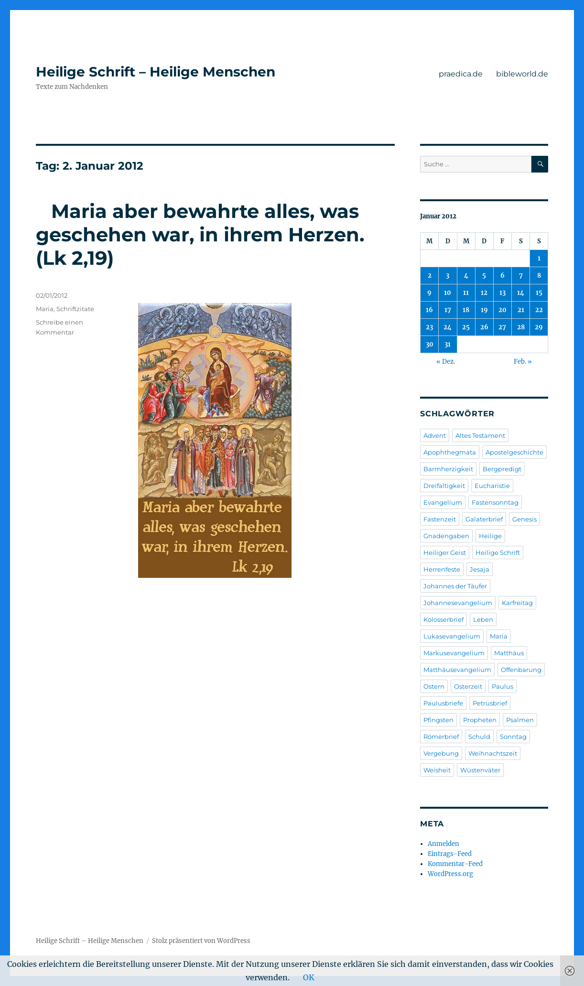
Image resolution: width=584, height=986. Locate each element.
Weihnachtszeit (492, 753)
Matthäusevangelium (457, 669)
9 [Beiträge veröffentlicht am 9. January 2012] (429, 293)
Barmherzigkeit (448, 469)
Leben (483, 619)
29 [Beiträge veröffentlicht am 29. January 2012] (539, 327)
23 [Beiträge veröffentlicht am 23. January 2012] (429, 327)
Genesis (524, 519)
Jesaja (479, 569)
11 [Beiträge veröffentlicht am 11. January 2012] (466, 293)
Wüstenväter (480, 770)
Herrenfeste (441, 569)
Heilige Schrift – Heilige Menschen (155, 72)
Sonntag (513, 736)
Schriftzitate (75, 309)
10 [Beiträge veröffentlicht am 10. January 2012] (447, 293)
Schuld (479, 736)
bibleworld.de (522, 73)
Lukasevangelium (451, 636)
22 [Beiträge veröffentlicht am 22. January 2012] (539, 310)
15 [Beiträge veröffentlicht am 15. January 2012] (539, 293)
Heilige (490, 536)
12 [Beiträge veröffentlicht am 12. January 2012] (484, 293)
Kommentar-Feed (455, 864)
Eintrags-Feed (450, 854)
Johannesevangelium (457, 603)
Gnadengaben (446, 536)
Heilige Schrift (498, 552)
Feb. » (523, 362)
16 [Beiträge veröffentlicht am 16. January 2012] (429, 310)
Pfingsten (438, 720)
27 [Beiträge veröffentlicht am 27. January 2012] (502, 327)
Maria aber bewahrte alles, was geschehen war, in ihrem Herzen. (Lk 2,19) (207, 234)
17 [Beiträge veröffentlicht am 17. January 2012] (447, 310)
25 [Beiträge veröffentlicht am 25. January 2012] (466, 327)
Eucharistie (492, 485)
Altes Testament (480, 435)
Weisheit (437, 770)
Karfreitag (517, 603)
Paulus (502, 686)
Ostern (433, 686)
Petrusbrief (490, 703)
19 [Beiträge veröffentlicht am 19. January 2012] (484, 310)
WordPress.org (450, 874)
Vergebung (441, 753)
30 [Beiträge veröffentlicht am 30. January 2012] (429, 344)
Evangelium (442, 502)
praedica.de (461, 73)
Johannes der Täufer (455, 586)
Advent (434, 435)
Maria (45, 309)
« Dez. (445, 362)
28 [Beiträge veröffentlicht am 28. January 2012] (521, 327)
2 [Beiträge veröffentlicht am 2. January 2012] (430, 275)
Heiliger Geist (444, 552)
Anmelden (443, 844)
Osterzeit (468, 686)
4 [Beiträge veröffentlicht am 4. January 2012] (466, 275)
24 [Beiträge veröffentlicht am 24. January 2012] (447, 327)
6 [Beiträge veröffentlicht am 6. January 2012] (502, 275)
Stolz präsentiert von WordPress (201, 941)
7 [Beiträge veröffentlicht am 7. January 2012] (521, 275)
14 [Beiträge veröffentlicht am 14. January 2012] (520, 293)
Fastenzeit (439, 519)
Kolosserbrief (443, 619)
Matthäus (509, 653)
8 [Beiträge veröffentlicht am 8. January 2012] (539, 275)
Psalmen (520, 720)
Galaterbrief (484, 519)
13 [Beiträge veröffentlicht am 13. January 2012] (502, 293)
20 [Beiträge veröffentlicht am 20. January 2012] (502, 310)
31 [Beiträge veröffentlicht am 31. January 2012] (447, 344)
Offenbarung (521, 669)
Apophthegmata (449, 452)
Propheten (480, 720)
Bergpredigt (502, 469)
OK (308, 977)
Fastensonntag (495, 502)
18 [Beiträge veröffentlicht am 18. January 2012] (466, 310)
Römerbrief (441, 736)
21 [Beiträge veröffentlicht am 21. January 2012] (521, 310)
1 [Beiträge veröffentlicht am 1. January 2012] (539, 258)
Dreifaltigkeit (444, 485)
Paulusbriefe (443, 703)
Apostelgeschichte (514, 452)
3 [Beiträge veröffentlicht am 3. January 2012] (447, 275)
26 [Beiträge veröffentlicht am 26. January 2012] (484, 327)
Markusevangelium (454, 653)
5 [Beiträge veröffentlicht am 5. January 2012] (484, 275)
